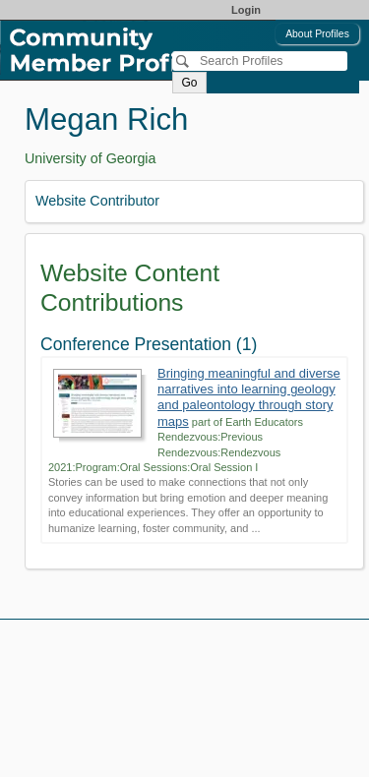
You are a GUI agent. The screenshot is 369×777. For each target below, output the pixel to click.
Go (189, 83)
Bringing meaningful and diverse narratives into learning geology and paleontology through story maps (248, 397)
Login (246, 10)
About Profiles (317, 34)
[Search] (259, 61)
